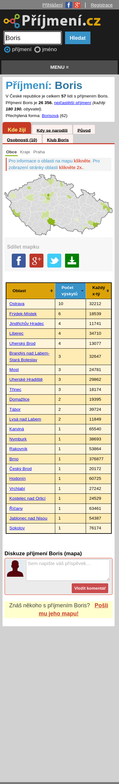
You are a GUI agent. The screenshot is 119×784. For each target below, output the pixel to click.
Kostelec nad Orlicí (28, 498)
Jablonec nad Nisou (28, 518)
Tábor (15, 409)
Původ (84, 130)
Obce (11, 152)
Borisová (50, 115)
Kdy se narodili (51, 130)
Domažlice (20, 399)
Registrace (102, 5)
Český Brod (21, 468)
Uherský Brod (23, 343)
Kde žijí (17, 130)
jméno (49, 49)
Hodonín (18, 478)
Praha (39, 152)
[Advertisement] (59, 698)
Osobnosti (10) (22, 139)
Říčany (16, 508)
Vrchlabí (17, 488)
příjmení (22, 49)
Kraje (25, 152)
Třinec (16, 389)
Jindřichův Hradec (27, 323)
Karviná (17, 429)
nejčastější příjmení (72, 102)
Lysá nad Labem (25, 419)
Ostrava (17, 303)
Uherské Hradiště (26, 379)
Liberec (17, 333)
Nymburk (18, 439)
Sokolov (17, 528)
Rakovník (19, 448)
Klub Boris (58, 139)
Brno (14, 459)
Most (14, 369)
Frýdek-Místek (23, 313)
